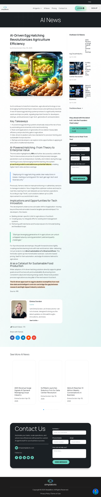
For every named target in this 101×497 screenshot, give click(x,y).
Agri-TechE (24, 193)
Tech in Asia (14, 156)
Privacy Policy (45, 493)
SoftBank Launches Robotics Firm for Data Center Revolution (50, 390)
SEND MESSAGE (79, 178)
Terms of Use (56, 493)
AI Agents (36, 8)
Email (83, 154)
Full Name (74, 145)
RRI (17, 291)
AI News (47, 8)
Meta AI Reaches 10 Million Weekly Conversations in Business (75, 391)
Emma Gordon (17, 48)
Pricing (54, 8)
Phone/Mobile (75, 154)
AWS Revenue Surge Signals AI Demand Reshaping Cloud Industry (22, 391)
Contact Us (63, 8)
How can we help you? (78, 164)
